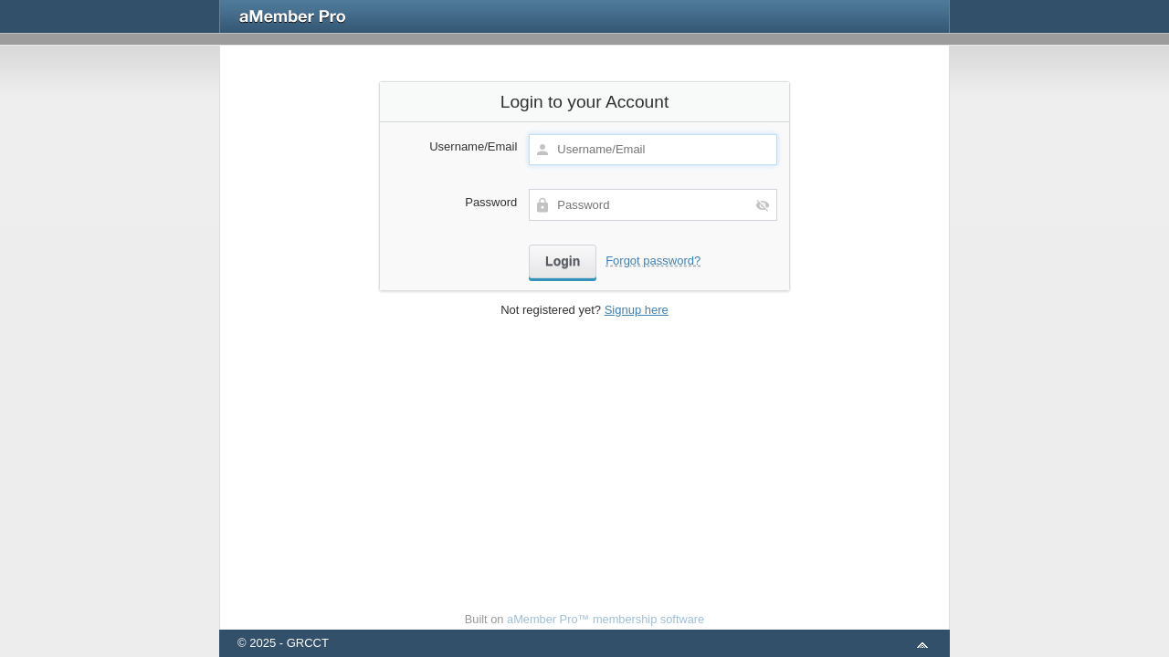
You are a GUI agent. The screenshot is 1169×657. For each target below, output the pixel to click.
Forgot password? (653, 260)
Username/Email (473, 146)
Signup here (637, 310)
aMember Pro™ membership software (605, 619)
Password (491, 202)
